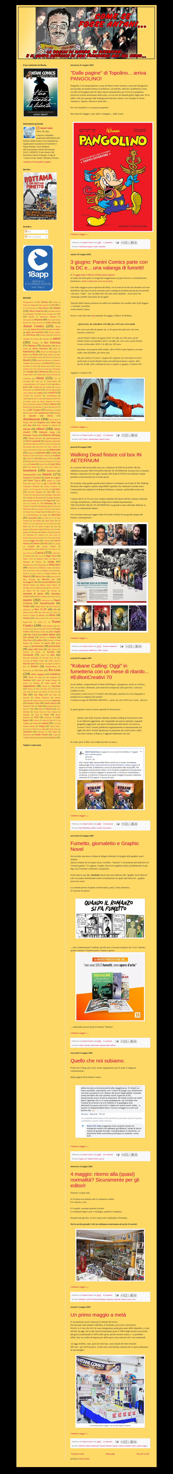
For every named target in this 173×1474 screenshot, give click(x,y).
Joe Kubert (50, 524)
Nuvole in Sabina (29, 615)
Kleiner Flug (46, 532)
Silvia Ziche (47, 689)
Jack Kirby (37, 521)
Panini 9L (42, 622)
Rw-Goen (39, 670)
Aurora (36, 339)
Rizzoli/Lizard (29, 663)
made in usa (38, 556)
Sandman (27, 680)
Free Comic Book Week (48, 467)
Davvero (54, 407)
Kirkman (34, 532)
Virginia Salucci (55, 726)
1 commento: (108, 242)
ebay (29, 425)
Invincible (32, 518)
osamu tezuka (53, 618)
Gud (32, 506)
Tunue (46, 714)
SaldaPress (92, 650)
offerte (52, 615)
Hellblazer (49, 509)
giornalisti (56, 489)
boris (49, 360)
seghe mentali (50, 683)
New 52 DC (40, 609)
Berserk (43, 352)
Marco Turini (35, 571)
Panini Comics (104, 439)
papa (34, 629)
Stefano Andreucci (42, 698)
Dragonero (41, 422)
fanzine (30, 453)
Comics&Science (29, 384)
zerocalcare (107, 828)
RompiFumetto (51, 666)
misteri (43, 591)
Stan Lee (54, 692)
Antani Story (35, 329)
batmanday (46, 346)
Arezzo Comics (54, 332)
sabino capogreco (38, 674)
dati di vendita (36, 404)
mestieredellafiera (49, 582)
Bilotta (35, 354)
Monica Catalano (40, 596)
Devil (58, 410)
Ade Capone (43, 305)
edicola (87, 1045)
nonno (55, 612)
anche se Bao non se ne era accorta (96, 281)
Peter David (32, 634)
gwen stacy (54, 506)
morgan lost (54, 596)
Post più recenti (77, 1454)
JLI (31, 524)
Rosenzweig (27, 670)
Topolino (102, 246)
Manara (38, 562)
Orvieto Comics (40, 618)
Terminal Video (29, 706)
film (58, 458)
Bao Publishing (84, 828)
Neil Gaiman (53, 606)
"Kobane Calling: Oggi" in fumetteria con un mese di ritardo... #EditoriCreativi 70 (109, 671)
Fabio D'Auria (52, 447)
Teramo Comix (33, 703)
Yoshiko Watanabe (30, 737)
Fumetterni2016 (29, 474)
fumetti (102, 1045)
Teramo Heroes (50, 703)
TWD (99, 650)
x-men (55, 735)
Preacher (36, 643)
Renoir (43, 655)
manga (51, 561)
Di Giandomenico (42, 413)
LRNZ (41, 549)
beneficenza (29, 351)
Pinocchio (43, 637)
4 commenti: (108, 1295)
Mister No (31, 591)
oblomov (42, 615)
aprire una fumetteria (35, 332)
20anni (55, 302)
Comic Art (39, 381)
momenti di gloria (33, 593)
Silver (38, 689)
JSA (33, 526)
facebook (33, 450)
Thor (40, 709)
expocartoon (40, 447)
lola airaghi (56, 544)
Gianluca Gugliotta (50, 486)
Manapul (26, 562)
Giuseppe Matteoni (53, 498)
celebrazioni (43, 371)
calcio (35, 366)
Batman (32, 345)
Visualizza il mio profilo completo (37, 162)
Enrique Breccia (32, 444)
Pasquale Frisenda (45, 629)
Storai (47, 700)
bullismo (57, 363)
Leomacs (47, 541)
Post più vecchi (143, 1454)
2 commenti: (108, 1041)
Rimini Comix (38, 661)
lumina (28, 556)
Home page (110, 1454)
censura (55, 372)
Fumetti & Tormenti (31, 478)
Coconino (26, 381)
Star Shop (38, 695)
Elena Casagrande (33, 441)
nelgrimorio (27, 609)
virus (27, 729)
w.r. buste (42, 729)
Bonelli (82, 1299)
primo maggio (142, 1446)
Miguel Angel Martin (48, 585)
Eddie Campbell (42, 425)
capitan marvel (46, 366)
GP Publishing (46, 503)
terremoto (50, 706)
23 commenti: (108, 435)
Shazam (44, 686)
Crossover (38, 396)
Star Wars (53, 695)
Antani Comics (46, 128)
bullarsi (47, 363)
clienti (40, 378)
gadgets (49, 481)
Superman (56, 700)
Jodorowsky (39, 524)
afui (52, 305)
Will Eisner (52, 732)
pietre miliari (110, 1045)
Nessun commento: (110, 646)
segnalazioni (29, 686)
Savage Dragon (51, 680)
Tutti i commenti (33, 237)
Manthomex (32, 568)
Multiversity (46, 600)
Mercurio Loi (48, 579)
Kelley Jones (50, 529)
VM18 (34, 729)
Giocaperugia (36, 489)
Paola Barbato (47, 626)
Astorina (26, 339)
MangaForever (28, 565)
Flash (29, 461)
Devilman (29, 413)
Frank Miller (55, 464)
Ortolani (26, 618)
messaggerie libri (30, 582)
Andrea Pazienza (37, 323)
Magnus (54, 559)
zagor (42, 737)
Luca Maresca (53, 549)
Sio (56, 689)
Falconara (42, 450)
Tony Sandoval (52, 712)
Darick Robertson (46, 401)
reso (52, 654)
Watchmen (27, 732)
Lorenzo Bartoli (49, 546)
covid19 (88, 1299)
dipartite (32, 416)
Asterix (55, 335)
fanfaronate (95, 1045)
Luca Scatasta (27, 553)
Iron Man (45, 518)
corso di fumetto (51, 390)
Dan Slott (57, 399)
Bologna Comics (36, 357)
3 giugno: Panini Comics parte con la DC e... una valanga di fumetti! (109, 264)
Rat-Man (50, 652)
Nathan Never (40, 606)
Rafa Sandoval (53, 649)
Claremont (27, 378)
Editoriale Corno (47, 432)
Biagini (26, 355)
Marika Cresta (48, 571)
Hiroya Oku (29, 512)
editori (40, 428)
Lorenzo (31, 546)
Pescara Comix (39, 632)
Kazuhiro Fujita (37, 529)
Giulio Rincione (37, 495)
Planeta (53, 637)
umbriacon (47, 717)
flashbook (49, 461)
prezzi (102, 1159)
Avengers (35, 343)
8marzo (25, 305)
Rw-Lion (54, 670)
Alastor (56, 308)
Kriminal (57, 532)
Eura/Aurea (27, 447)
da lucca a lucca (37, 399)
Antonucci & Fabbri (52, 329)
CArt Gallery (37, 369)
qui (93, 315)
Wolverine (27, 735)
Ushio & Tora (47, 720)
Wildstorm (40, 732)
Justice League (44, 526)
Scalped (36, 683)
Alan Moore (43, 308)
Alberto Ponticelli (36, 311)
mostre (27, 600)
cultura (25, 399)
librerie (117, 1299)
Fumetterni (51, 471)
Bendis (55, 349)
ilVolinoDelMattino (32, 515)
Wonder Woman (41, 734)
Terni (40, 706)
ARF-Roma (30, 335)
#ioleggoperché (28, 302)
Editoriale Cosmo (30, 435)
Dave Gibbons (50, 404)
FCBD (53, 453)
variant (104, 650)
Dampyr (48, 399)
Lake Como (53, 535)
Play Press (27, 640)
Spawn (36, 692)
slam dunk (26, 692)
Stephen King (37, 700)
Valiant (35, 723)
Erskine (55, 444)
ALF (58, 314)
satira (96, 246)
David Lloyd (28, 407)
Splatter (44, 692)
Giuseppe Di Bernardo (34, 498)
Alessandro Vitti (32, 314)
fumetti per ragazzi (86, 246)
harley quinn (38, 509)
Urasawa (36, 720)
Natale (26, 606)
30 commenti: (108, 1154)
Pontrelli (50, 640)
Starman (26, 698)
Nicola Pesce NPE (30, 612)
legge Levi (83, 1159)
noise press (46, 612)
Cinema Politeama (51, 375)
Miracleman (40, 588)
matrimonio (54, 576)
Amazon (38, 319)
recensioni (28, 654)
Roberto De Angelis (45, 664)
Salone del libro (35, 677)
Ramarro (26, 652)
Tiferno (49, 709)
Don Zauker (54, 420)
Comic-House (52, 381)
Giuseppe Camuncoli (52, 495)
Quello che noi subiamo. (97, 1060)
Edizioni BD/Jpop (98, 1299)
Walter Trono (53, 729)
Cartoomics (56, 369)
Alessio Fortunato (47, 314)
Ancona (50, 320)
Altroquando (27, 320)
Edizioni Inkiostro (35, 438)
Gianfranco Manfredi (31, 486)
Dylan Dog (55, 422)
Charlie (39, 374)
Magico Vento (28, 559)
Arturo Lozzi (45, 335)
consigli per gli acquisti (42, 387)
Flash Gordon (38, 461)
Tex (32, 709)
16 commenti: (108, 824)
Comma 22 (43, 384)
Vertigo (41, 726)
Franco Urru (43, 464)
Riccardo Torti (48, 658)
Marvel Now (40, 576)
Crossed (26, 396)
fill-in (52, 458)
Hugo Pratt (40, 512)
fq (26, 464)
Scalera (25, 683)
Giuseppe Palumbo (33, 501)
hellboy (57, 509)
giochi (46, 489)
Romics (34, 666)
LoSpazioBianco (29, 549)
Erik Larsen (46, 444)
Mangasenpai (41, 565)
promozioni (83, 650)
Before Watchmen (40, 348)
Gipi (48, 492)
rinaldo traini (52, 661)
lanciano (26, 538)
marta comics (37, 573)
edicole (88, 1446)
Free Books (32, 467)
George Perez (35, 483)
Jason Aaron (49, 521)
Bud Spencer (37, 363)
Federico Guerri (29, 456)
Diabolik (57, 413)
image (45, 515)
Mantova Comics (45, 568)
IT (52, 518)
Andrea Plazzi (51, 322)
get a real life (50, 483)
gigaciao (26, 489)
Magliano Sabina (42, 559)
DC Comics (83, 439)
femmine (29, 458)
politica (40, 640)
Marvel (26, 576)
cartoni (46, 369)
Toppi (37, 715)
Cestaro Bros (28, 374)
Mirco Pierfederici (54, 588)
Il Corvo (57, 512)
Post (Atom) (84, 1459)
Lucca (39, 552)
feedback (56, 455)
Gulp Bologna (42, 506)
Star (134, 1299)
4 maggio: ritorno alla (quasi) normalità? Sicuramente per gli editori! (104, 1179)
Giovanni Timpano (35, 492)
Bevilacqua (53, 352)
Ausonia (46, 339)
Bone (56, 357)
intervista (55, 514)
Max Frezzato (29, 579)
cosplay (40, 393)
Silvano (29, 689)
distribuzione (93, 439)
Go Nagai (47, 500)
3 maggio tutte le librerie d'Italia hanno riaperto (93, 275)
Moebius (54, 591)
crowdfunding (51, 396)
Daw (24, 410)
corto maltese (28, 393)
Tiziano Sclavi (38, 712)
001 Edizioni (42, 302)
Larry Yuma (48, 538)
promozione (38, 646)
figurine (44, 458)
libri (46, 543)
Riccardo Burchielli (30, 658)
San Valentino (51, 677)
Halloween (27, 509)
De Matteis (49, 410)
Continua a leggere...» (79, 234)
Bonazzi (48, 357)
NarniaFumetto (47, 603)
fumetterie (110, 1299)
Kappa (25, 529)
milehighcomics (28, 588)
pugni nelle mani (35, 649)
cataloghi (29, 371)
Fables (25, 450)
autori (81, 1045)
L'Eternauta (30, 535)
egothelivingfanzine (53, 438)
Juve (55, 526)
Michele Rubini (29, 585)
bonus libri (41, 360)
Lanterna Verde (36, 538)
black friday (48, 355)
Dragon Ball (28, 422)
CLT (55, 378)
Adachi (33, 305)
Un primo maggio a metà (98, 1315)
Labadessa (41, 535)
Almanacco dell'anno (48, 317)
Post (28, 231)
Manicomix (54, 564)
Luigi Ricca (56, 553)
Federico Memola (44, 456)
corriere (37, 390)
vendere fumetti (29, 726)
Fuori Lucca (34, 480)
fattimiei (41, 452)
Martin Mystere (51, 573)
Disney (50, 416)
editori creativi (96, 828)
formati (58, 461)
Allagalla (31, 317)
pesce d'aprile (54, 631)
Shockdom (56, 686)
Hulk (50, 512)
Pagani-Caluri (27, 622)
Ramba (38, 652)
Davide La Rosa (42, 407)
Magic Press (51, 556)
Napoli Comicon (119, 1446)
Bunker (28, 366)
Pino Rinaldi (28, 637)
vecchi (56, 723)
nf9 (54, 609)
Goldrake (33, 503)
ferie (36, 458)
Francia (33, 464)
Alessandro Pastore (54, 311)
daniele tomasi (31, 401)
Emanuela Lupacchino (52, 441)
